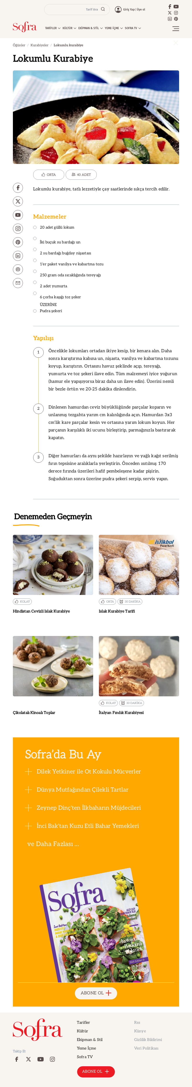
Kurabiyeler (39, 45)
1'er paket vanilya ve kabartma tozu (68, 263)
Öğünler (19, 45)
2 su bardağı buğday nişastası (62, 252)
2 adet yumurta (50, 285)
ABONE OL (96, 993)
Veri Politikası (146, 1048)
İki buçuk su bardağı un (56, 241)
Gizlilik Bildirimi (148, 1040)
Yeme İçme (86, 1048)
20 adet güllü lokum (53, 228)
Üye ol (141, 9)
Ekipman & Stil (89, 1040)
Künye (140, 1031)
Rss (137, 1022)
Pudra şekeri (47, 311)
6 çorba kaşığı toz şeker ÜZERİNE (57, 299)
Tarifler (83, 1022)
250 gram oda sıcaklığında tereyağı (67, 274)
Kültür (82, 1031)
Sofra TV (85, 1057)
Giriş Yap (129, 9)
